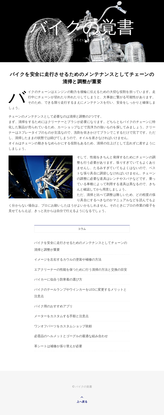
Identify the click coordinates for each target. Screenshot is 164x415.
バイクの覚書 (82, 28)
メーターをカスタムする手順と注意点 (61, 316)
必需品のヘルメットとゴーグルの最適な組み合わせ (71, 336)
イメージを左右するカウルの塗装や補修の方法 (67, 259)
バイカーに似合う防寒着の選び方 (58, 279)
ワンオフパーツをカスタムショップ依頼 (63, 326)
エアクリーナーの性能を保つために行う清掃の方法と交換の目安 (80, 269)
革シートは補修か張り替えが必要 (58, 346)
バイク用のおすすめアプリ (53, 306)
